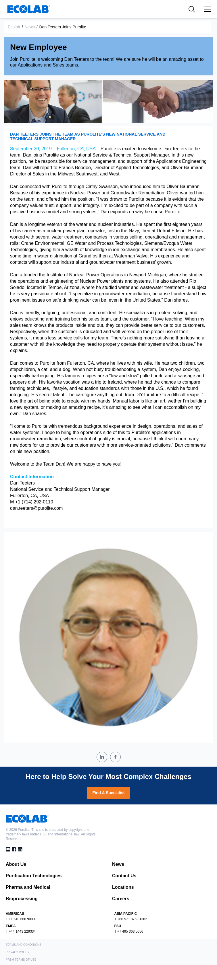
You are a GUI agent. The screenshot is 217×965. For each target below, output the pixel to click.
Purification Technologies (34, 875)
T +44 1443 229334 (21, 931)
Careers (120, 898)
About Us (16, 864)
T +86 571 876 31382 (130, 919)
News (30, 27)
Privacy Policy (17, 952)
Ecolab (14, 27)
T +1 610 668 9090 (20, 919)
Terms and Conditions (23, 944)
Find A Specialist (109, 792)
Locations (123, 887)
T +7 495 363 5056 (128, 931)
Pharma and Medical (28, 887)
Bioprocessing (22, 898)
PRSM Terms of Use (21, 959)
